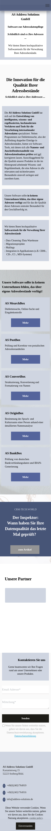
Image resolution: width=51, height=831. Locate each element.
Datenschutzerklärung (25, 736)
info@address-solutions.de (20, 799)
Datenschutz (34, 808)
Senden (25, 718)
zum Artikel (25, 549)
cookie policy (35, 825)
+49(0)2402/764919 (16, 785)
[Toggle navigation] (47, 5)
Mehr (25, 322)
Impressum (8, 808)
